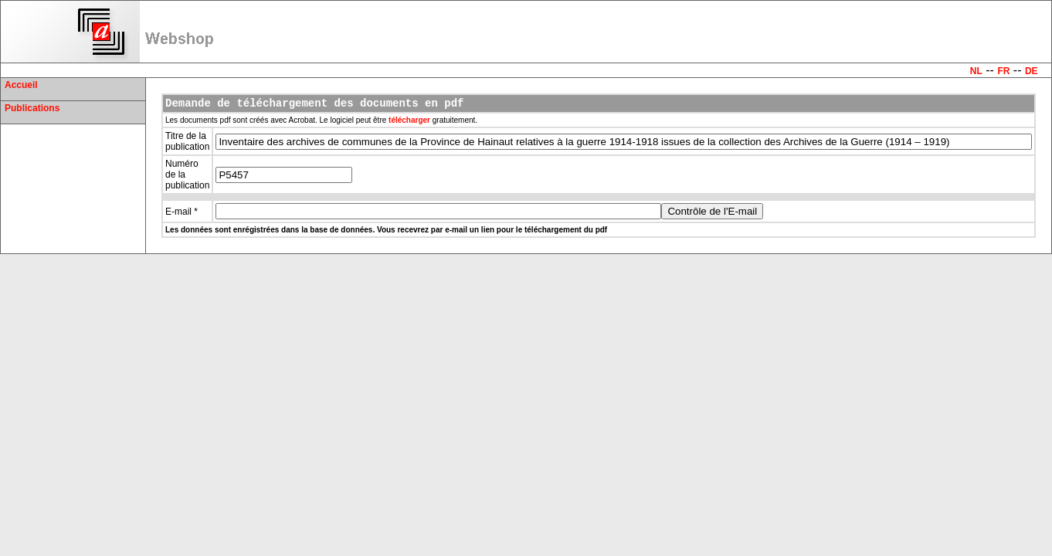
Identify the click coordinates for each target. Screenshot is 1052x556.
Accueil (21, 85)
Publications (32, 108)
